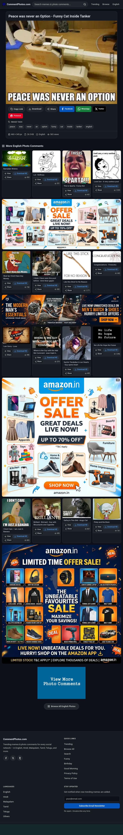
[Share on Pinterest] (15, 115)
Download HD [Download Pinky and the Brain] (111, 527)
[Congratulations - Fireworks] (107, 256)
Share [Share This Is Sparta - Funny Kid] (68, 194)
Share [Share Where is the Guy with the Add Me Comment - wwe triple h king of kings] (38, 361)
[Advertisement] (61, 829)
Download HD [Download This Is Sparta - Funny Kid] (81, 191)
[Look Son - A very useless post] (107, 165)
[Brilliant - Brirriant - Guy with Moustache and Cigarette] (46, 509)
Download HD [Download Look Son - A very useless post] (111, 186)
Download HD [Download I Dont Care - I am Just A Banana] (20, 536)
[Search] (85, 4)
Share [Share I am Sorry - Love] (7, 355)
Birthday (68, 763)
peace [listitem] (12, 127)
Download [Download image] (35, 109)
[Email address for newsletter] (92, 799)
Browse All (69, 749)
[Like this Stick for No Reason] (76, 265)
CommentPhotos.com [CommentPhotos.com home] (15, 739)
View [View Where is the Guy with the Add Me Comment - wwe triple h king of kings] (38, 358)
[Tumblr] (20, 758)
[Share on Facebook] (66, 109)
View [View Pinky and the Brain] (98, 527)
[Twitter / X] (13, 758)
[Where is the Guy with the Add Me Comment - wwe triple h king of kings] (46, 337)
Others (6, 816)
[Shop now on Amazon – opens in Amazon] (61, 437)
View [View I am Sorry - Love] (7, 351)
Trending (95, 4)
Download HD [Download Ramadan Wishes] (20, 173)
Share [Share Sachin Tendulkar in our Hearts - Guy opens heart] (68, 373)
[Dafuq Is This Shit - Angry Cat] (76, 508)
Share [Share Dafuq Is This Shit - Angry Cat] (68, 529)
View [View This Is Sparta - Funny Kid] (68, 191)
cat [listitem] (61, 127)
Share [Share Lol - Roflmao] (38, 183)
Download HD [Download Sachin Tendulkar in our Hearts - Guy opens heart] (81, 369)
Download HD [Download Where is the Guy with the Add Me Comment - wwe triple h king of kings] (50, 358)
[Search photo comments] (57, 4)
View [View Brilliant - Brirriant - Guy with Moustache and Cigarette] (38, 529)
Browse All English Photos (61, 706)
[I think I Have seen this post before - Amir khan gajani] (46, 263)
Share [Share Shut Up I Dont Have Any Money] (7, 287)
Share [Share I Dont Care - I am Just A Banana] (7, 540)
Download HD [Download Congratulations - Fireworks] (111, 269)
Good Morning (71, 768)
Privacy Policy (70, 773)
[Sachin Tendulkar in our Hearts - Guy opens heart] (76, 343)
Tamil (5, 806)
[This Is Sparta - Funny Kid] (76, 167)
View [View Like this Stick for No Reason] (68, 287)
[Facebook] (6, 758)
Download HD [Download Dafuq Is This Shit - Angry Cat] (81, 525)
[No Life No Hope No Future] (107, 334)
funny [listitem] (53, 127)
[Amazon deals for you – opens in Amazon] (61, 310)
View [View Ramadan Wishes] (7, 173)
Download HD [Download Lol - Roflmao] (50, 180)
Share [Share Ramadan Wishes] (7, 177)
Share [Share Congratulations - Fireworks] (98, 273)
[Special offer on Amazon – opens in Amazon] (61, 224)
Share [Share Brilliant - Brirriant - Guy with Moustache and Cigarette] (38, 533)
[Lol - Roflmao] (46, 161)
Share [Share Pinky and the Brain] (98, 531)
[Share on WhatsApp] (83, 109)
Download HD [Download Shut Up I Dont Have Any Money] (20, 283)
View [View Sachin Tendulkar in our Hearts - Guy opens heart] (68, 369)
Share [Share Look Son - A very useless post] (98, 190)
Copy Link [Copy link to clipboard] (16, 109)
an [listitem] (37, 127)
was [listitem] (21, 127)
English (116, 4)
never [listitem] (29, 127)
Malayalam (8, 801)
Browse (105, 4)
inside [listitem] (69, 127)
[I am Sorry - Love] (16, 335)
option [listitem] (44, 127)
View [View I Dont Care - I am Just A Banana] (7, 536)
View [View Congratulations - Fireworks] (98, 269)
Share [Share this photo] (51, 109)
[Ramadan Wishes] (16, 158)
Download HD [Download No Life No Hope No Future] (111, 350)
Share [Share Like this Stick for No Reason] (68, 290)
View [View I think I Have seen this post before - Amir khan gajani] (38, 285)
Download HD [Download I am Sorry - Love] (20, 351)
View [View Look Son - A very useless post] (98, 186)
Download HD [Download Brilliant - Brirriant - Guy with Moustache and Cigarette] (50, 529)
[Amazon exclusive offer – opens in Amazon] (61, 604)
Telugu (6, 811)
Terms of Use (70, 778)
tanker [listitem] (79, 127)
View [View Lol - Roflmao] (38, 180)
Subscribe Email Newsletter (92, 806)
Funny (67, 758)
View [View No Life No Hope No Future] (98, 350)
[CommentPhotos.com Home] (16, 4)
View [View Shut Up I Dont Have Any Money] (7, 283)
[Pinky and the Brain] (107, 509)
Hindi (5, 796)
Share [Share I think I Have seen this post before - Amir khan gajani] (38, 289)
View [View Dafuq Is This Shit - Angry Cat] (68, 525)
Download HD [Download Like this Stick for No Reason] (81, 287)
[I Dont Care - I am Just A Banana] (16, 512)
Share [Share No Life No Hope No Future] (98, 354)
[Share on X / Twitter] (99, 109)
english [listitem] (89, 127)
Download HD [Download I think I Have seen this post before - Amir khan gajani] (50, 285)
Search (67, 753)
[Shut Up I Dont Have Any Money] (16, 262)
